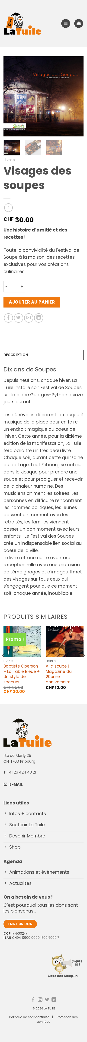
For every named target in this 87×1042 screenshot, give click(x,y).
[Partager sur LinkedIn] (38, 318)
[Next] (83, 664)
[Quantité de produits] (14, 286)
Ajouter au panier (32, 302)
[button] (65, 23)
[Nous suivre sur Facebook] (33, 999)
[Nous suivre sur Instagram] (40, 999)
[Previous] (3, 664)
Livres (9, 159)
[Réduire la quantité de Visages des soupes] (6, 286)
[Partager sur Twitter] (18, 318)
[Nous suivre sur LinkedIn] (54, 999)
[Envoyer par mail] (28, 318)
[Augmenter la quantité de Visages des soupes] (22, 286)
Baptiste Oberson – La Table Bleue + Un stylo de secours (21, 674)
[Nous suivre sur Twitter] (47, 999)
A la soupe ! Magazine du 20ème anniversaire (59, 674)
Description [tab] (15, 354)
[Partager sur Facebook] (8, 318)
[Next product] (8, 207)
